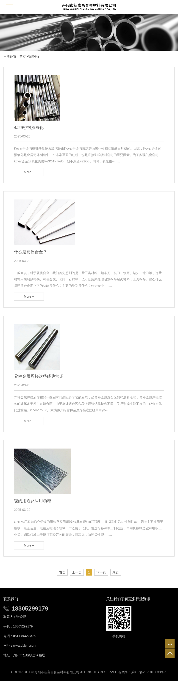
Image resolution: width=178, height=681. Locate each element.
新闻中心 (34, 56)
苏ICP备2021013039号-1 (149, 672)
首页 (22, 56)
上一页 (77, 572)
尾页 (115, 572)
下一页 (101, 572)
